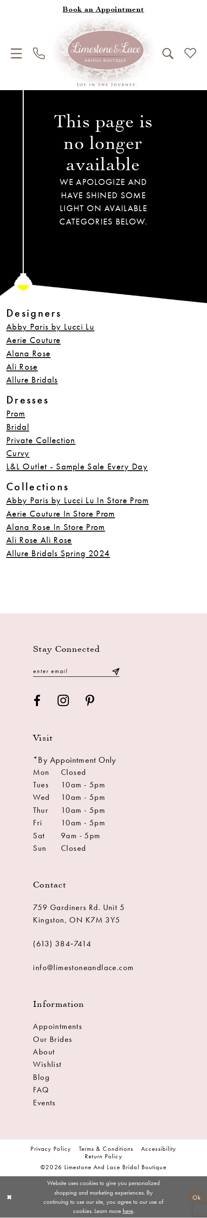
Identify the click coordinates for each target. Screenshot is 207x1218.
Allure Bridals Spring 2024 (58, 553)
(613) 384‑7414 (62, 944)
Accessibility (158, 1148)
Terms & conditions (106, 1148)
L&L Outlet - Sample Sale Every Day (77, 466)
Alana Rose (28, 353)
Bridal (17, 426)
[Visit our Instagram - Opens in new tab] (63, 701)
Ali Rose (22, 366)
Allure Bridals (32, 379)
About (44, 1052)
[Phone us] (39, 54)
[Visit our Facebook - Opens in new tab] (37, 701)
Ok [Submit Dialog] (196, 1197)
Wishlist (47, 1064)
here (128, 1211)
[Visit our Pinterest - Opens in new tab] (90, 701)
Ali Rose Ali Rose (39, 539)
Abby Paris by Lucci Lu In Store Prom (77, 500)
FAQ (41, 1090)
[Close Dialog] (9, 1197)
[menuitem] (16, 53)
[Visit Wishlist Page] (190, 54)
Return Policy (103, 1156)
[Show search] (168, 53)
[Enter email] (76, 671)
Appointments (57, 1026)
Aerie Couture (33, 339)
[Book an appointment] (103, 10)
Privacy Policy (50, 1148)
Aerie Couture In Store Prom (60, 513)
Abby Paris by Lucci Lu (50, 326)
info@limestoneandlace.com (83, 968)
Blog (41, 1077)
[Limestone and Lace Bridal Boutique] (103, 51)
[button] (16, 53)
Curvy (18, 453)
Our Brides (52, 1039)
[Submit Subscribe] (115, 671)
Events (44, 1103)
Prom (15, 413)
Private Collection (41, 440)
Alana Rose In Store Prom (55, 526)
